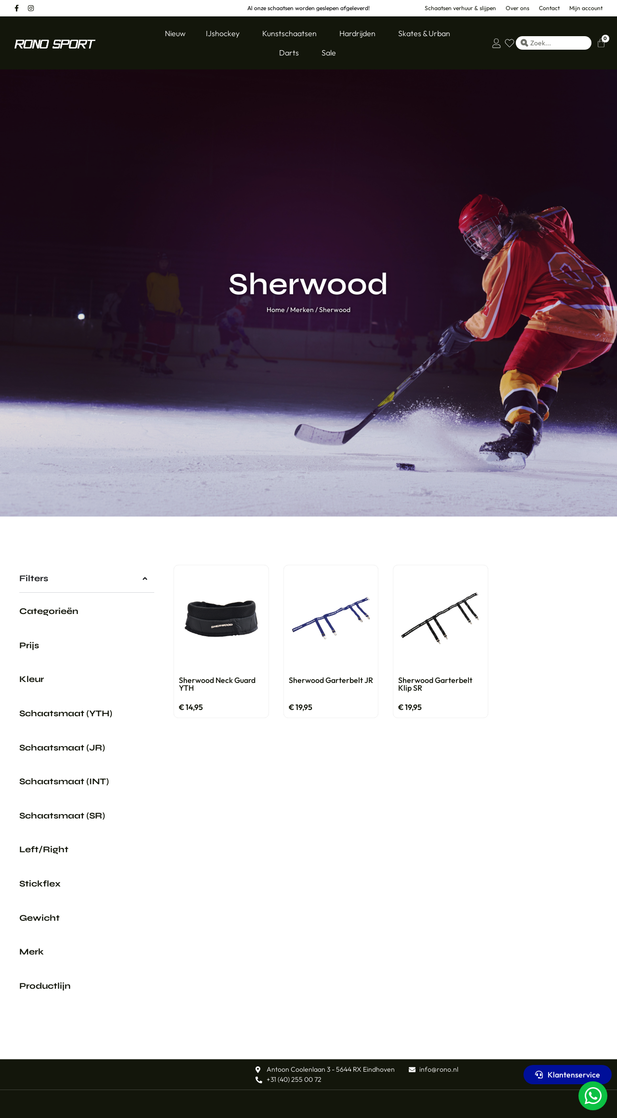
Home (276, 309)
